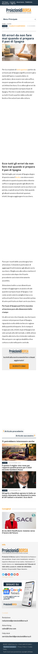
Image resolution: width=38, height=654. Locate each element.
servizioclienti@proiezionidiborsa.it (16, 636)
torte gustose (22, 69)
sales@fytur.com (9, 628)
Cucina (9, 24)
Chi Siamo (5, 2)
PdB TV (13, 4)
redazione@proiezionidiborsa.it (15, 621)
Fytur (31, 652)
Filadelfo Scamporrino (17, 26)
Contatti (12, 2)
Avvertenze (20, 2)
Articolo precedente (14, 431)
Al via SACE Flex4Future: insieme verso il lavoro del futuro (18, 532)
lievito (18, 177)
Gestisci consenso (10, 647)
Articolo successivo (25, 435)
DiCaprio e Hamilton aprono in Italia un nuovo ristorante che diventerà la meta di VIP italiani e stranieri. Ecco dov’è (19, 495)
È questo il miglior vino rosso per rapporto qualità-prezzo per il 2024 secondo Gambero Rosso (17, 467)
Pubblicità (28, 2)
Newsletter (5, 4)
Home (4, 24)
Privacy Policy (22, 647)
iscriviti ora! (19, 366)
